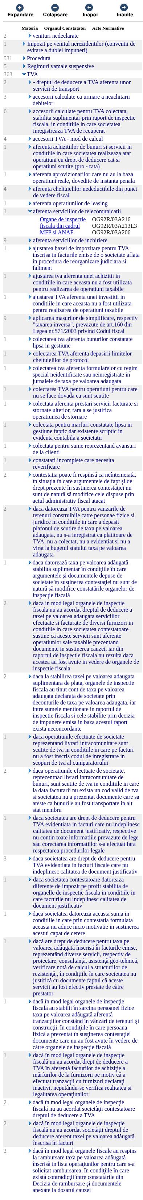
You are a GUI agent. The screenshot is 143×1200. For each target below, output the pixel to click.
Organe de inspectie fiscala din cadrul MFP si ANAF (63, 225)
